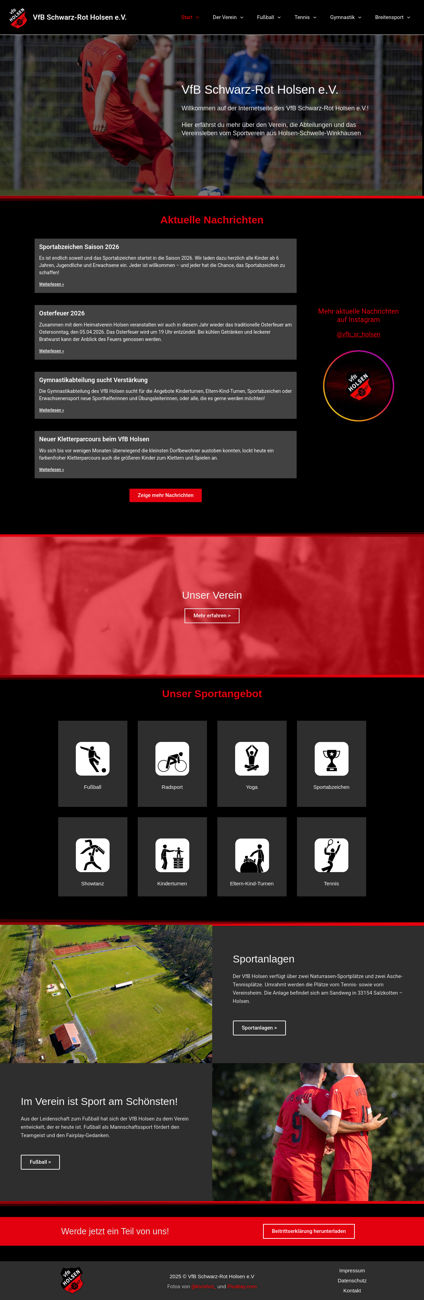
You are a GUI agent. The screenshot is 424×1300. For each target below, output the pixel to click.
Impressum (352, 1270)
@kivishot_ (203, 1286)
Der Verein (243, 17)
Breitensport (394, 17)
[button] (165, 495)
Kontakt (352, 1290)
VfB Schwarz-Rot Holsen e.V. (80, 17)
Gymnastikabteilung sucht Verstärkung (93, 380)
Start (209, 17)
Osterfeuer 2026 (62, 313)
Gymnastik (351, 17)
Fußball (281, 17)
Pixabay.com (242, 1286)
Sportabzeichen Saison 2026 (79, 246)
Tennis (314, 17)
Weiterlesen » (51, 284)
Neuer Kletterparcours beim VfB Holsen (94, 439)
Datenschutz (352, 1280)
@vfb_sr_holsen (358, 334)
